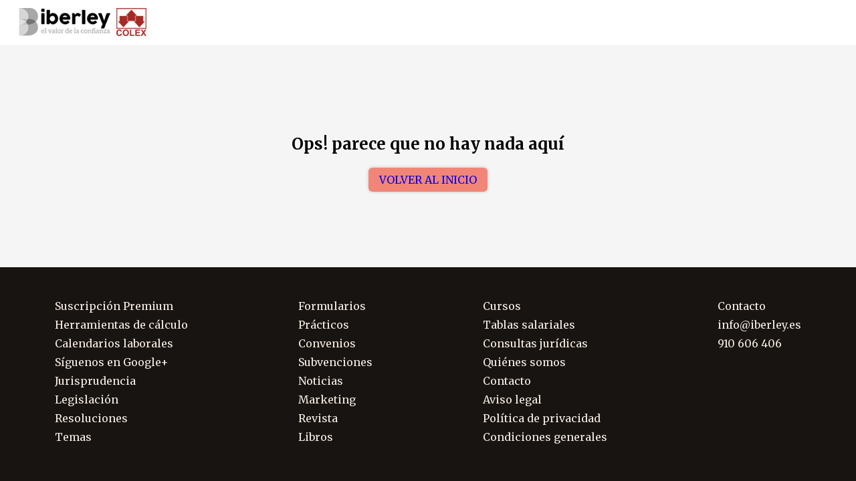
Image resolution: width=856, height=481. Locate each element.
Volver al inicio (428, 179)
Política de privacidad (542, 418)
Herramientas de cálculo (121, 324)
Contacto (507, 380)
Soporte (820, 22)
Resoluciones (91, 418)
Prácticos (323, 324)
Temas (73, 437)
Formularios (332, 306)
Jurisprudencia (95, 380)
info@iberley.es (759, 324)
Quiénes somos (524, 362)
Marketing (327, 399)
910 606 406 (751, 22)
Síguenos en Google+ (112, 362)
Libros (315, 437)
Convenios (327, 343)
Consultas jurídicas (535, 343)
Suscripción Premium (114, 306)
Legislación (86, 399)
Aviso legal (512, 399)
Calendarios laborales (114, 343)
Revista (318, 418)
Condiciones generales (545, 437)
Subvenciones (335, 362)
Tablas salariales (529, 324)
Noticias (320, 380)
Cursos (502, 306)
